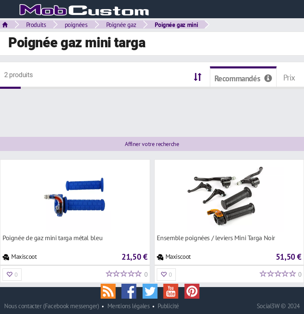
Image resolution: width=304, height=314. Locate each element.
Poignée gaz (121, 24)
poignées (76, 24)
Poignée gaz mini (176, 24)
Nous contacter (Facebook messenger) (51, 306)
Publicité (168, 306)
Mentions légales (128, 306)
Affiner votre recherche (152, 144)
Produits (36, 24)
